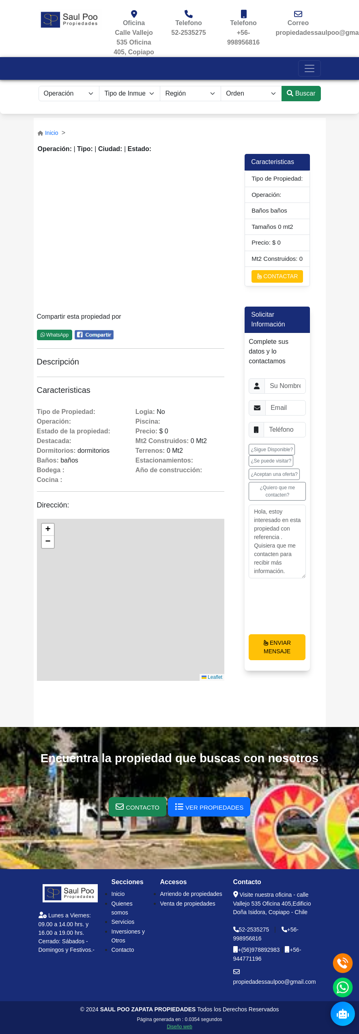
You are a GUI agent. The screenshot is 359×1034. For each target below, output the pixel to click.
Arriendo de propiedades (191, 894)
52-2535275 (188, 32)
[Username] (285, 386)
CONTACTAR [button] (277, 276)
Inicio (51, 133)
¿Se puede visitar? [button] (271, 461)
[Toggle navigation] (309, 68)
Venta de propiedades (187, 903)
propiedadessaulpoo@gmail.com (274, 982)
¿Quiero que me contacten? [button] (277, 491)
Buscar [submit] (301, 93)
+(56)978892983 (260, 950)
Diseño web (179, 1027)
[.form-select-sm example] (69, 93)
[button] (48, 530)
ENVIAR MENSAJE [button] (277, 647)
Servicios (123, 922)
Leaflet (212, 677)
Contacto (123, 950)
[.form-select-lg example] (190, 93)
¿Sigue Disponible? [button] (272, 449)
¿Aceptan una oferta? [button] (274, 474)
